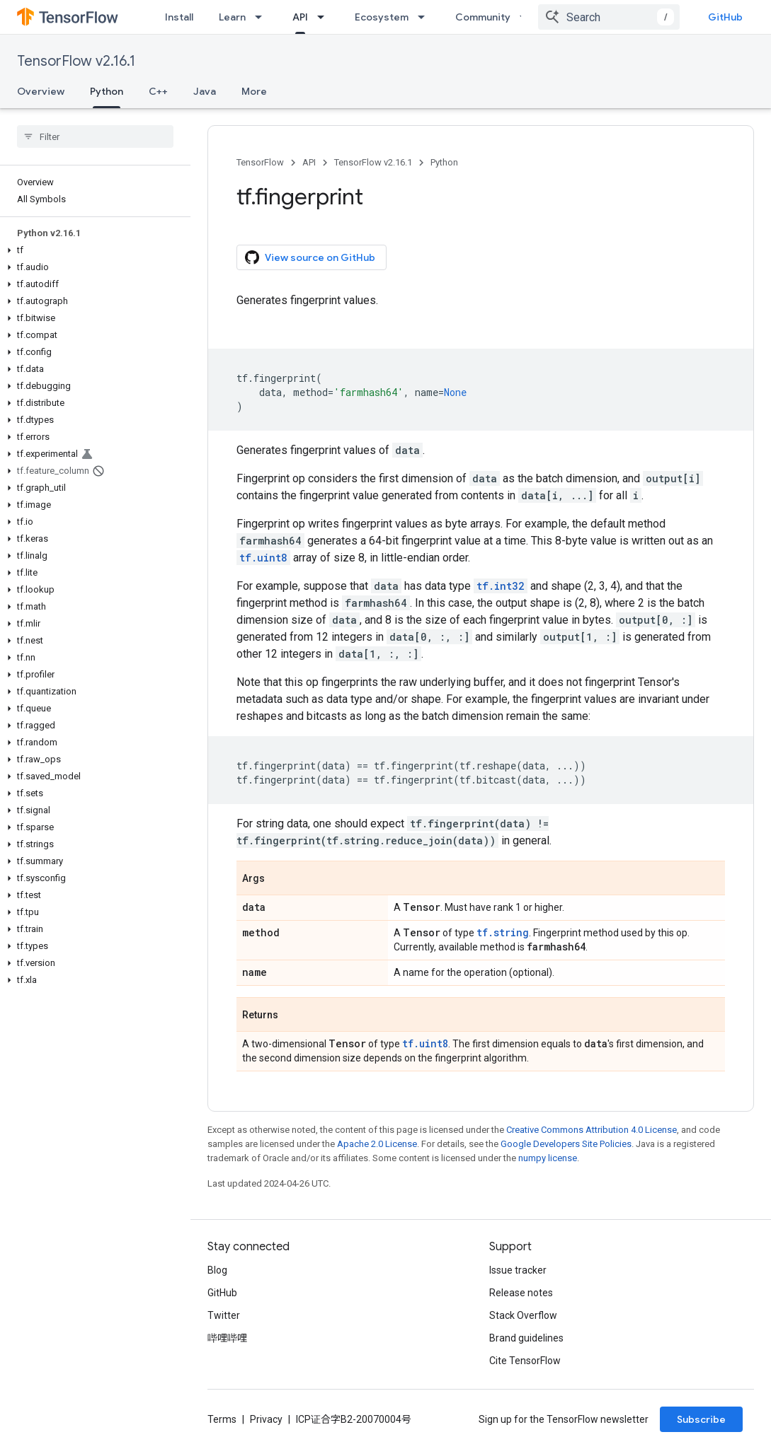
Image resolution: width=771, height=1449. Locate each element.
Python (444, 162)
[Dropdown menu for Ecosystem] (425, 17)
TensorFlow (260, 162)
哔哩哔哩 (227, 1338)
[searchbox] (95, 136)
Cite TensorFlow (525, 1360)
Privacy (266, 1419)
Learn (232, 17)
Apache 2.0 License (377, 1144)
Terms (221, 1419)
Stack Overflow (523, 1315)
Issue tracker (518, 1270)
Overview (40, 91)
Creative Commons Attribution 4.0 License (591, 1129)
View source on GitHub (310, 257)
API (309, 162)
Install (179, 17)
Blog (217, 1270)
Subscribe (701, 1419)
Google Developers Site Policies (566, 1144)
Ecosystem (382, 17)
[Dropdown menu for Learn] (263, 17)
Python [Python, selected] (106, 91)
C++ (158, 91)
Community (482, 17)
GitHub (725, 17)
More (254, 91)
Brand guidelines (526, 1338)
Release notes (521, 1292)
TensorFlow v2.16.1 (76, 61)
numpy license (547, 1158)
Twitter (223, 1315)
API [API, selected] (300, 17)
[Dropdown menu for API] (325, 17)
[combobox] (609, 17)
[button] (92, 250)
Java (204, 91)
